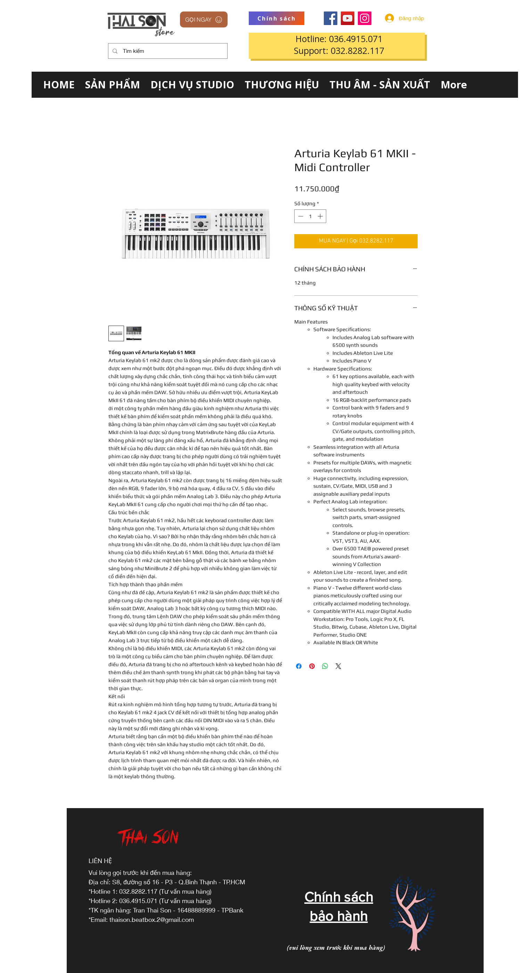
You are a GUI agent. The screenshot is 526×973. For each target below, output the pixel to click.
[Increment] (321, 216)
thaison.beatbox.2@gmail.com (151, 919)
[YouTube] (347, 18)
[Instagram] (364, 18)
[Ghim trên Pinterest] (312, 666)
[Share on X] (338, 666)
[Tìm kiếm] (167, 50)
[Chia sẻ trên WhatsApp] (325, 666)
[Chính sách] (276, 18)
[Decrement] (300, 216)
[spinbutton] (310, 216)
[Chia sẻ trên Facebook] (299, 666)
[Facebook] (330, 18)
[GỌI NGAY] (204, 19)
